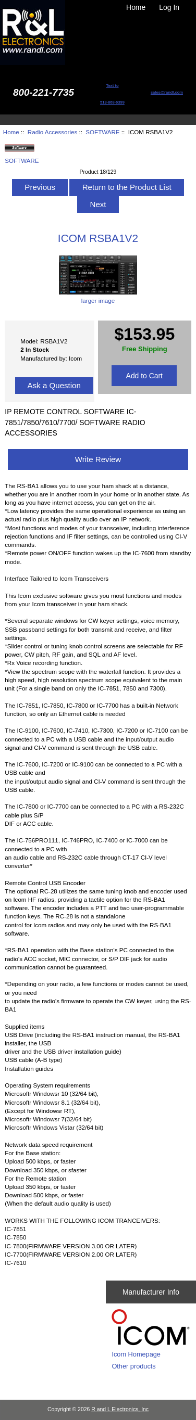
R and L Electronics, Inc (120, 1409)
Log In (169, 7)
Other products (133, 1366)
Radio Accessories (52, 132)
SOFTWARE (102, 132)
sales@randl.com (167, 92)
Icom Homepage (136, 1354)
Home (135, 7)
